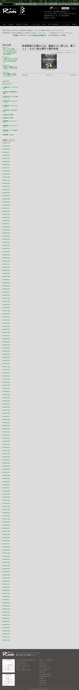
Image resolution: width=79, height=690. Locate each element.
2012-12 (6, 489)
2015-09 (6, 415)
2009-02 (6, 607)
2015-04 (6, 427)
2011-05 (6, 536)
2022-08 (6, 217)
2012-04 (6, 505)
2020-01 (6, 294)
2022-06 (6, 220)
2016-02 (6, 403)
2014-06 (6, 455)
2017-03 (6, 384)
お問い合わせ (67, 4)
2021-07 (6, 238)
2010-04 (6, 570)
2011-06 (6, 533)
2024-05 (6, 161)
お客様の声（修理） (8, 114)
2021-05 (6, 244)
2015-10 (6, 412)
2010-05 (6, 567)
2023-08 (6, 186)
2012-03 (6, 508)
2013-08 (6, 480)
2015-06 (6, 421)
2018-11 (6, 334)
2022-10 (6, 213)
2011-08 (6, 526)
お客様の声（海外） (8, 117)
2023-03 (6, 201)
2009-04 (6, 601)
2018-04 (6, 350)
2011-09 (6, 523)
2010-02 (6, 573)
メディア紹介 (65, 24)
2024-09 (6, 155)
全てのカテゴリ (7, 84)
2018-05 (6, 347)
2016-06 (6, 393)
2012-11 (6, 492)
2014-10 (6, 446)
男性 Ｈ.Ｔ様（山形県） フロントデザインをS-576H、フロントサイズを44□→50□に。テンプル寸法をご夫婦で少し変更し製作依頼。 (10, 51)
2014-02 (6, 468)
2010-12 (6, 548)
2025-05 (6, 148)
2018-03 (6, 353)
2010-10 (6, 554)
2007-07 (6, 638)
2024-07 (6, 158)
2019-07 (6, 310)
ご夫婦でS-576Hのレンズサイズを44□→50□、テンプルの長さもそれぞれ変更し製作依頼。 (10, 60)
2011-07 (6, 530)
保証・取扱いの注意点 (45, 672)
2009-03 (6, 604)
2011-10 (6, 520)
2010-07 (6, 561)
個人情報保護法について (45, 674)
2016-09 (6, 390)
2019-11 (6, 297)
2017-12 (6, 362)
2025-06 (6, 145)
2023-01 (6, 207)
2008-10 (6, 616)
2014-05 (6, 458)
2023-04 (6, 198)
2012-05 (6, 502)
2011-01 (6, 545)
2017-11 (6, 365)
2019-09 (6, 303)
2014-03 (6, 464)
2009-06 (6, 595)
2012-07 (6, 499)
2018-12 (6, 331)
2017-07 (6, 378)
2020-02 (6, 291)
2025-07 (6, 142)
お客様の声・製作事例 (22, 24)
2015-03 (6, 430)
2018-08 (6, 341)
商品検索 (11, 24)
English (73, 8)
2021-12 (6, 229)
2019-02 (6, 325)
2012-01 (6, 514)
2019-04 (6, 319)
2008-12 (6, 613)
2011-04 (6, 539)
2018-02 (6, 356)
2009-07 (6, 592)
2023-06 (6, 192)
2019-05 (6, 316)
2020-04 (6, 285)
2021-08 (6, 235)
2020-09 (6, 269)
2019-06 (6, 313)
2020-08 (6, 272)
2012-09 (6, 495)
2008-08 (6, 619)
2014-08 (6, 449)
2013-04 (6, 483)
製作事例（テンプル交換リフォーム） (66, 52)
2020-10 (6, 266)
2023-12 (6, 176)
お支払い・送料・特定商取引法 (50, 24)
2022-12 (6, 210)
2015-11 (6, 409)
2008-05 (6, 626)
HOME (4, 24)
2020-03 (6, 288)
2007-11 (6, 635)
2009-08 (6, 588)
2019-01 (6, 328)
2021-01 (6, 257)
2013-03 (6, 486)
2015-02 (6, 433)
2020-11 (6, 263)
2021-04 (6, 248)
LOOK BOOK (42, 678)
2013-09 (6, 477)
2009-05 (6, 598)
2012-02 (6, 511)
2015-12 (6, 406)
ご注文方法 (42, 670)
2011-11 (6, 517)
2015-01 (6, 437)
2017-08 (6, 375)
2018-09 (6, 337)
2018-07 (6, 344)
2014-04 (6, 461)
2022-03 (6, 223)
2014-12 (6, 440)
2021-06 (6, 241)
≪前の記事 (24, 75)
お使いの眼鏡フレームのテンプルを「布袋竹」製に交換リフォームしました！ (10, 74)
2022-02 (6, 226)
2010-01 (6, 576)
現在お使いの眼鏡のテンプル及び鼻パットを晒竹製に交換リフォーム (10, 68)
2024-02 (6, 170)
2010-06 (6, 564)
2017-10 (6, 368)
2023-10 (6, 182)
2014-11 (6, 443)
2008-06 (6, 623)
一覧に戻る (49, 75)
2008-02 (6, 632)
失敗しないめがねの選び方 (46, 658)
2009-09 (6, 585)
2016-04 (6, 396)
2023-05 (6, 195)
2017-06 (6, 381)
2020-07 (6, 275)
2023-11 (6, 179)
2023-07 (6, 189)
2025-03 (6, 151)
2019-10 (6, 300)
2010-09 (6, 557)
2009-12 (6, 579)
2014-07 (6, 452)
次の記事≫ (74, 75)
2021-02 (6, 254)
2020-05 (6, 282)
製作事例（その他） (8, 134)
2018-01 (6, 359)
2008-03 (6, 629)
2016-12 (6, 387)
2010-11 (6, 551)
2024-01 (6, 173)
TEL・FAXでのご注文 (44, 666)
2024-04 (6, 164)
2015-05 (6, 424)
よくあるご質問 (35, 24)
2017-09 (6, 372)
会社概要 (41, 676)
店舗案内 (74, 24)
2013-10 (6, 474)
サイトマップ (74, 4)
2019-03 (6, 322)
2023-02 (6, 204)
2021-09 (6, 232)
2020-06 (6, 279)
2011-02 (6, 542)
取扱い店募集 (42, 663)
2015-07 (6, 418)
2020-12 (6, 260)
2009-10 (6, 582)
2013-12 (6, 471)
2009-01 (6, 610)
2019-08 (6, 306)
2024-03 (6, 167)
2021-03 (6, 251)
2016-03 (6, 399)
